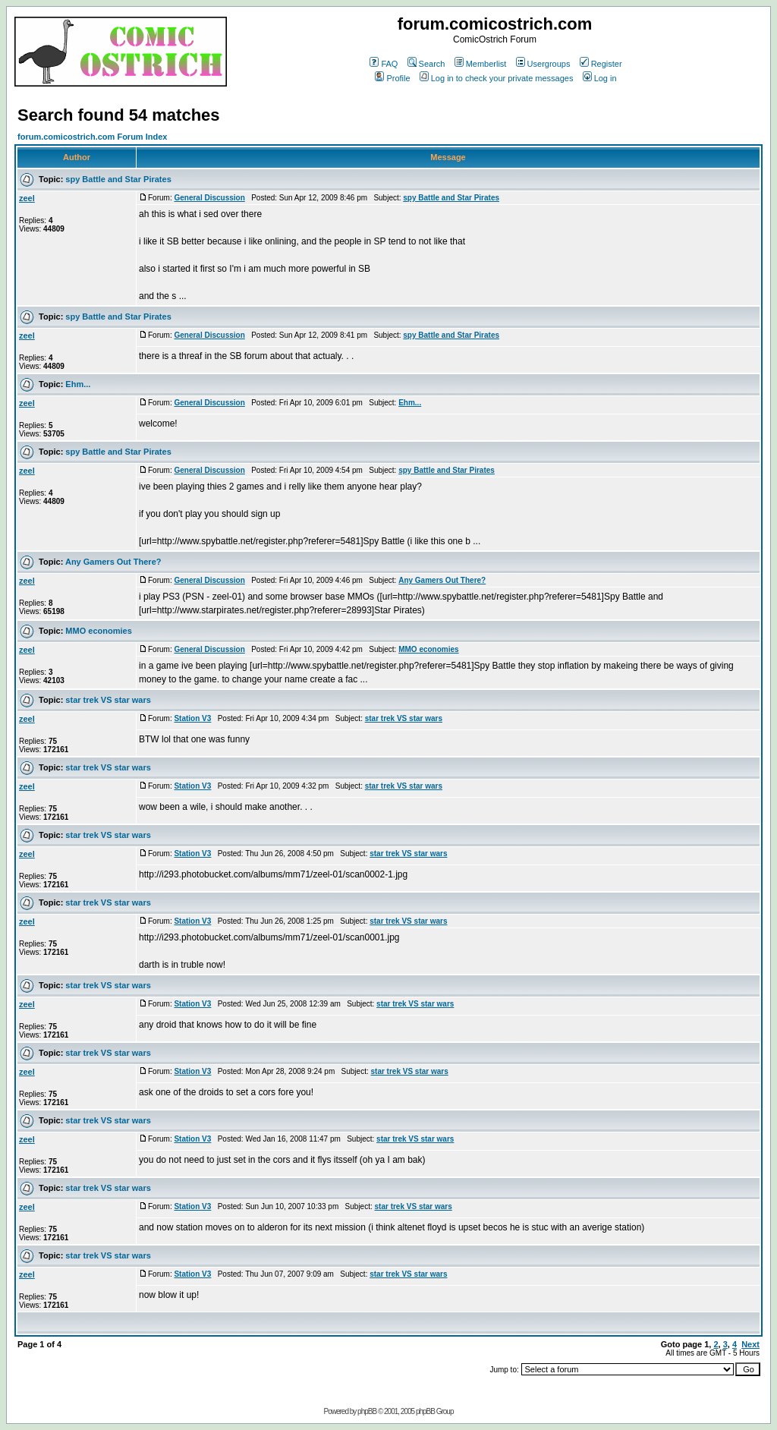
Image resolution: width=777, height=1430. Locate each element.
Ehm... (77, 384)
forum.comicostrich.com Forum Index (92, 136)
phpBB (366, 1411)
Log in (600, 78)
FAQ (384, 63)
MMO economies (98, 630)
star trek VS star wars (108, 699)
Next (750, 1344)
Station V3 (192, 718)
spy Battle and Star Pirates (118, 179)
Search (426, 63)
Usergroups (543, 63)
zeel (27, 198)
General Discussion (209, 198)
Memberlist (481, 63)
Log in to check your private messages (497, 78)
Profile (392, 78)
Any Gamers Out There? (113, 561)
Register (601, 63)
